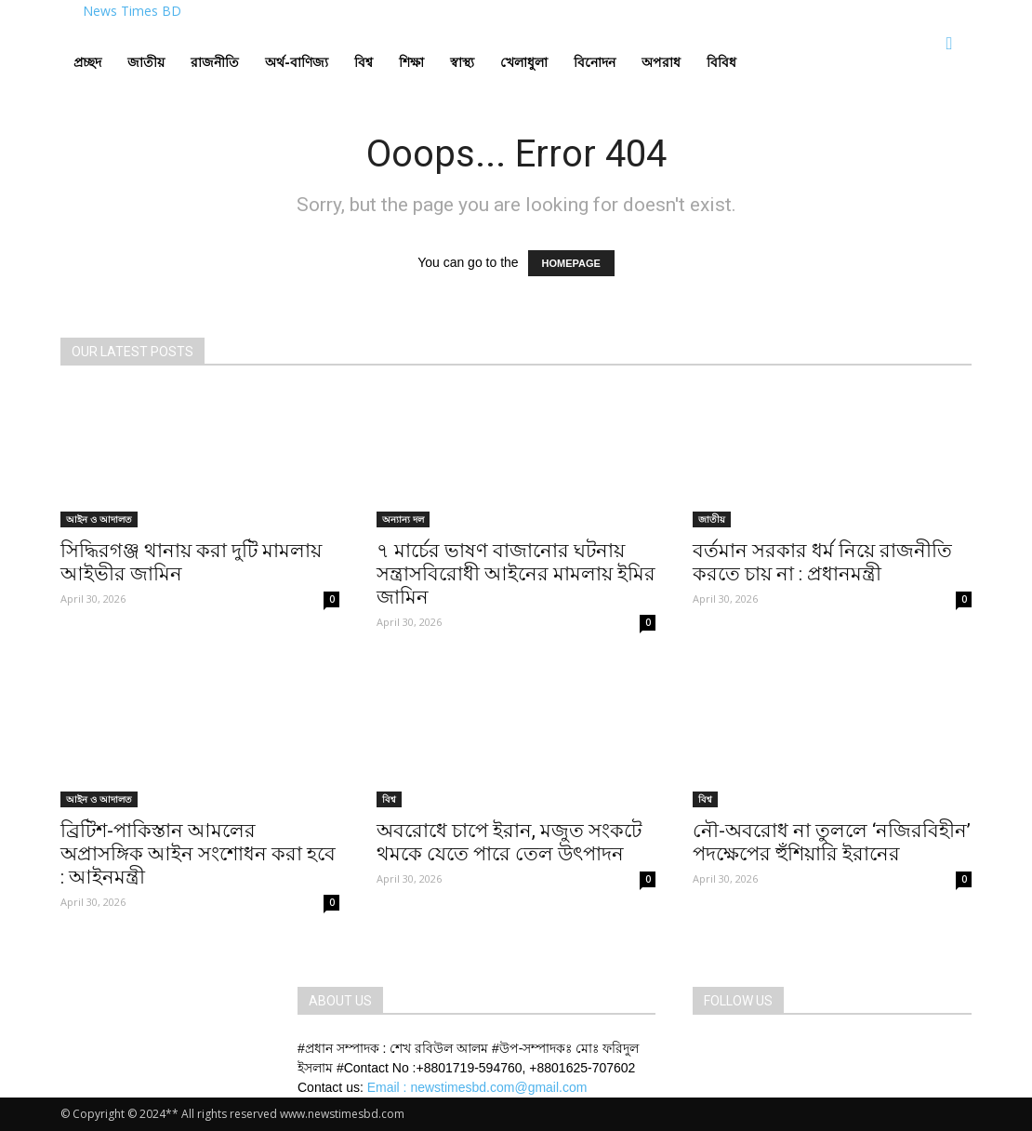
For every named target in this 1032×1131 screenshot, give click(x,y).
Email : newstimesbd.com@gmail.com (477, 1087)
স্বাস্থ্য (462, 62)
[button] (949, 44)
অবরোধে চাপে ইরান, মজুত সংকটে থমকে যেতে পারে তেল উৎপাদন (509, 842)
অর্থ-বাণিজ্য (296, 62)
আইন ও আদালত (99, 519)
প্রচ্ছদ (87, 62)
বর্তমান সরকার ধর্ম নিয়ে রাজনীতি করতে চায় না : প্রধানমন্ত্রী (822, 562)
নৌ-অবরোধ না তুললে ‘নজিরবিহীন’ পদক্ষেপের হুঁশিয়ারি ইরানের (832, 842)
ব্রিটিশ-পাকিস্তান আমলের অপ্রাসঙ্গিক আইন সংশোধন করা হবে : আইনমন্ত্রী (198, 853)
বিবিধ (721, 62)
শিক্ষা (411, 62)
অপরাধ (661, 62)
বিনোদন (594, 62)
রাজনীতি (215, 62)
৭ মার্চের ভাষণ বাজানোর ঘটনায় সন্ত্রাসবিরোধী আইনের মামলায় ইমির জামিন (516, 573)
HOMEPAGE (571, 263)
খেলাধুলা (524, 62)
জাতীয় (146, 62)
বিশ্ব (363, 62)
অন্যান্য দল (403, 519)
